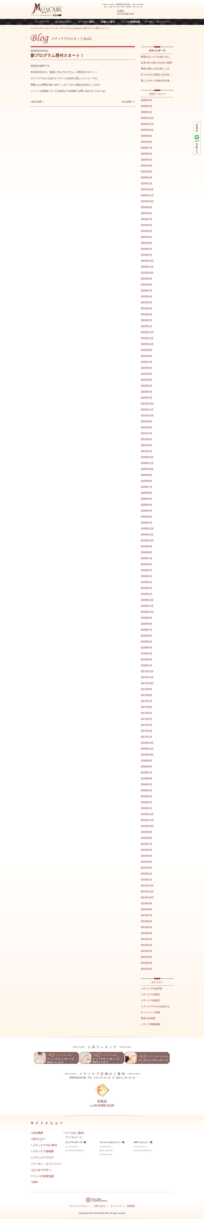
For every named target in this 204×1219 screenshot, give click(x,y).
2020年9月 (146, 475)
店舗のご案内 (108, 22)
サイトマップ (116, 1206)
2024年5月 (146, 231)
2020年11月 (147, 463)
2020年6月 (146, 493)
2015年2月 (146, 873)
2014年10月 (147, 897)
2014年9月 (146, 903)
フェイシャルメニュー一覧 (111, 1142)
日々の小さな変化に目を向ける (157, 74)
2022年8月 (146, 356)
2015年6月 (146, 850)
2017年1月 (146, 737)
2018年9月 (146, 618)
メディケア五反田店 (151, 988)
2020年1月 (146, 522)
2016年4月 (146, 790)
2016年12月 (147, 743)
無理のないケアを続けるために (157, 56)
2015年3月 (146, 867)
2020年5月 (146, 499)
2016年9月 (146, 760)
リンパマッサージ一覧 (75, 1142)
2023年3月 (146, 314)
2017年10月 (147, 683)
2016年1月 (146, 808)
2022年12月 (147, 332)
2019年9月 (146, 546)
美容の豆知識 (148, 1018)
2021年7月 (146, 433)
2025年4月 (146, 165)
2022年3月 (146, 386)
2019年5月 (146, 570)
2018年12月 (147, 600)
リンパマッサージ (71, 1146)
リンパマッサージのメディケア (44, 28)
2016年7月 (146, 772)
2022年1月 (146, 397)
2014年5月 (146, 927)
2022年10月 (147, 344)
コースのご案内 (86, 22)
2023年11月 (147, 267)
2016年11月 (147, 748)
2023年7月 (146, 290)
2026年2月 (146, 106)
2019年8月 (146, 552)
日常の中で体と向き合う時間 (156, 62)
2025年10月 (147, 130)
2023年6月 (146, 296)
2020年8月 (146, 481)
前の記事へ (38, 101)
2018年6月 (146, 635)
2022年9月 (146, 350)
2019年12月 (147, 528)
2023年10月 (147, 272)
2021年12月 (147, 403)
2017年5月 (146, 713)
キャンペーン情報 (150, 1012)
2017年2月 (146, 731)
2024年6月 (146, 225)
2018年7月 (146, 629)
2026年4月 (146, 100)
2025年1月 (146, 183)
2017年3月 (146, 725)
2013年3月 (146, 951)
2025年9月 (146, 136)
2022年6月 (146, 368)
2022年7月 (146, 362)
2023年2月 (146, 320)
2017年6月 (146, 707)
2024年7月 (146, 219)
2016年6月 (146, 778)
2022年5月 (146, 374)
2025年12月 (147, 118)
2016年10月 (147, 754)
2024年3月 (146, 243)
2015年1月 (146, 879)
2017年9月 (146, 689)
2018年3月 (146, 653)
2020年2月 (146, 516)
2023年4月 (146, 308)
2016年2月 (146, 802)
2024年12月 (147, 189)
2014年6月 (146, 921)
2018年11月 (147, 606)
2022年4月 (146, 380)
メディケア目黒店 (150, 994)
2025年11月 (147, 124)
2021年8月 (146, 427)
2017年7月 (146, 701)
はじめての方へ (63, 22)
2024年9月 (146, 207)
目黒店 (120, 11)
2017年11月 (147, 677)
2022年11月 (147, 338)
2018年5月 (146, 641)
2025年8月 (146, 142)
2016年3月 (146, 796)
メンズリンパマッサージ (74, 1150)
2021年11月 (147, 409)
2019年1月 (146, 594)
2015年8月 (146, 838)
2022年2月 (146, 391)
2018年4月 (146, 647)
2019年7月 (146, 558)
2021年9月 (146, 421)
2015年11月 (147, 820)
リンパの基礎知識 (130, 22)
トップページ (42, 22)
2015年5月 (146, 856)
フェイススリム (105, 1146)
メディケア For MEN (44, 1145)
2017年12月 (147, 671)
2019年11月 (147, 534)
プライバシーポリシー (79, 1206)
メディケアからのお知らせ (71, 28)
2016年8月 (146, 766)
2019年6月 (146, 564)
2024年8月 (146, 213)
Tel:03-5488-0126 (125, 14)
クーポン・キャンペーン (158, 22)
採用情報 (131, 1206)
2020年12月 (147, 457)
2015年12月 (147, 814)
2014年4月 (146, 933)
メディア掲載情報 (150, 1024)
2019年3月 (146, 582)
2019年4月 (146, 576)
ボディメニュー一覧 (143, 1142)
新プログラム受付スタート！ (96, 28)
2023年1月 (146, 326)
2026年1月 (146, 112)
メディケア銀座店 (150, 1000)
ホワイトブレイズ (106, 1150)
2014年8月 (146, 909)
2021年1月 (146, 451)
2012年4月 (146, 969)
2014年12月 (147, 885)
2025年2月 (146, 177)
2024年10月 (147, 201)
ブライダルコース (73, 1137)
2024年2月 (146, 249)
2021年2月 (146, 445)
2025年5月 (146, 159)
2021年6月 (146, 439)
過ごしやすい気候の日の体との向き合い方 (163, 80)
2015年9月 (146, 832)
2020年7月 (146, 487)
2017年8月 (146, 695)
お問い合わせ (99, 1206)
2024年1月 (146, 255)
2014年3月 (146, 939)
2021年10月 (147, 415)
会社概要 (37, 1132)
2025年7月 (146, 148)
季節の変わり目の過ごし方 (155, 68)
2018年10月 (147, 612)
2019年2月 (146, 588)
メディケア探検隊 (43, 1151)
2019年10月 (147, 540)
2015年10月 (147, 826)
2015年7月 (146, 844)
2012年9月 (146, 957)
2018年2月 (146, 659)
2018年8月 (146, 624)
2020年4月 (146, 505)
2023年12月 (147, 261)
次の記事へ (127, 101)
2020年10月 (147, 469)
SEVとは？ (39, 1138)
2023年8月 (146, 284)
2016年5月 (146, 784)
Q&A (35, 1181)
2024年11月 (147, 195)
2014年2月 (146, 945)
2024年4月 (146, 237)
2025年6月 (146, 153)
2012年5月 (146, 963)
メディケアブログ (43, 1157)
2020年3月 (146, 510)
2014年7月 (146, 915)
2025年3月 (146, 171)
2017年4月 (146, 719)
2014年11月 (147, 891)
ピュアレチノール (106, 1154)
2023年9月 (146, 278)
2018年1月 (146, 665)
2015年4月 (146, 862)
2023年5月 (146, 302)
